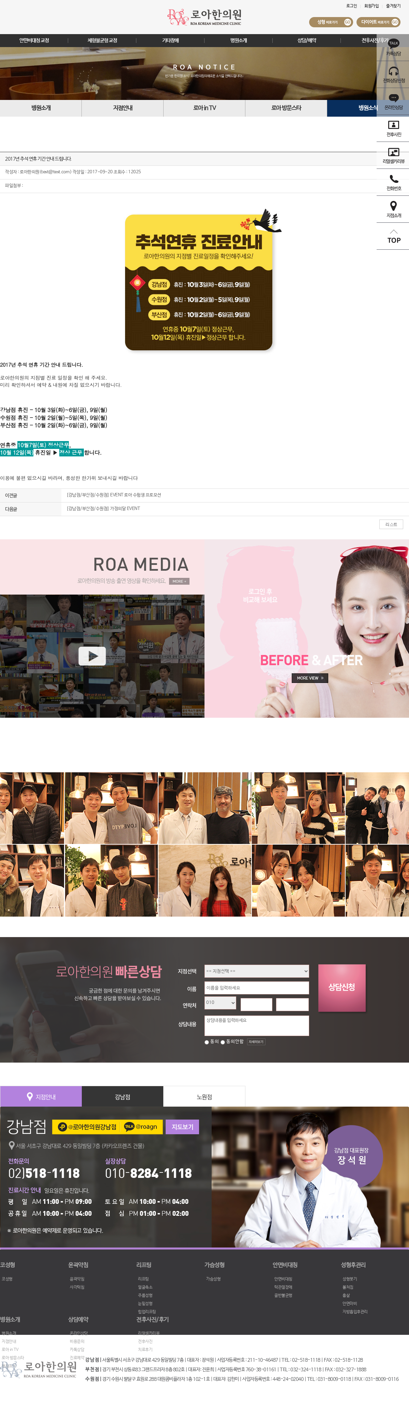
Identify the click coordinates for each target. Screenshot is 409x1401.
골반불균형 (283, 1295)
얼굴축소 (145, 1287)
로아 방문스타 (286, 108)
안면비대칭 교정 (34, 40)
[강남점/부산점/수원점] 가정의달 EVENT (103, 508)
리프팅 (143, 1279)
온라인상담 (79, 1333)
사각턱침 (77, 1287)
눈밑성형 (145, 1303)
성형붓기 (350, 1279)
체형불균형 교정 (102, 40)
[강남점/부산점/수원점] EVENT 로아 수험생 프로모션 (113, 495)
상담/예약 (307, 40)
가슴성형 (213, 1279)
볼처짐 (348, 1287)
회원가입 (371, 6)
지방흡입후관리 (355, 1312)
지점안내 (122, 108)
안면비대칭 (283, 1279)
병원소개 (238, 40)
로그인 (351, 6)
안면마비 (350, 1303)
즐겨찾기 (393, 6)
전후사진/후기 (375, 40)
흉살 (346, 1295)
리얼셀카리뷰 (149, 1333)
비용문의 (77, 1341)
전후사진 (145, 1341)
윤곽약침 (77, 1279)
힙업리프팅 (147, 1312)
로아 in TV (204, 108)
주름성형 (145, 1295)
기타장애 (170, 40)
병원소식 (368, 108)
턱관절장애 (283, 1287)
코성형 (7, 1279)
